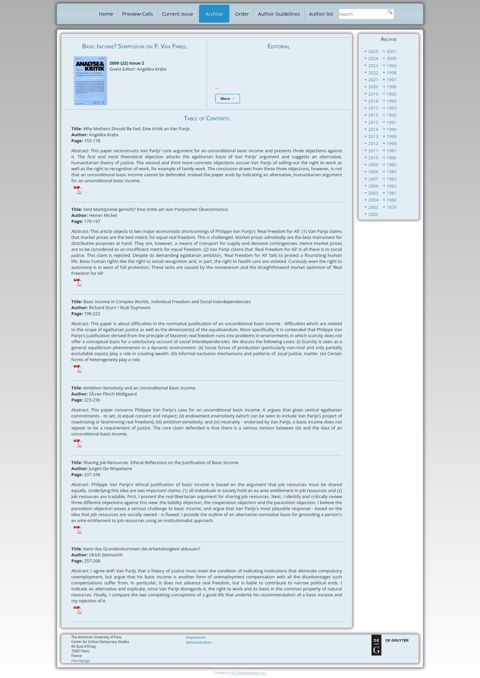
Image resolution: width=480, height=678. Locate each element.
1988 (392, 143)
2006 (373, 186)
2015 (373, 122)
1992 (392, 115)
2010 (373, 158)
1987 (392, 151)
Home (106, 13)
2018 (373, 101)
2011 (373, 151)
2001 (392, 51)
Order (242, 13)
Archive (214, 13)
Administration (198, 642)
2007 (373, 179)
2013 (373, 136)
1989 (392, 136)
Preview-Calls (137, 13)
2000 (392, 58)
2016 (373, 115)
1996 (392, 87)
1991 (392, 122)
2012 (373, 143)
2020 (373, 87)
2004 (373, 200)
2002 (373, 214)
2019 (373, 94)
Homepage (80, 660)
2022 (373, 73)
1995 (392, 94)
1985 (392, 165)
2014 (373, 129)
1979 (392, 207)
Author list (321, 13)
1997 (392, 80)
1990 (392, 129)
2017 (373, 108)
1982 (392, 186)
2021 (373, 80)
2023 (373, 66)
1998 (392, 73)
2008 (373, 172)
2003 (373, 207)
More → (228, 98)
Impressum (195, 637)
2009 (373, 165)
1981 (392, 193)
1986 (392, 158)
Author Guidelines (279, 13)
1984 (392, 172)
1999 (392, 66)
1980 (392, 200)
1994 (392, 101)
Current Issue (177, 13)
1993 (392, 108)
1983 (392, 179)
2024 (373, 58)
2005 (373, 193)
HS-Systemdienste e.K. (248, 673)
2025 (373, 51)
